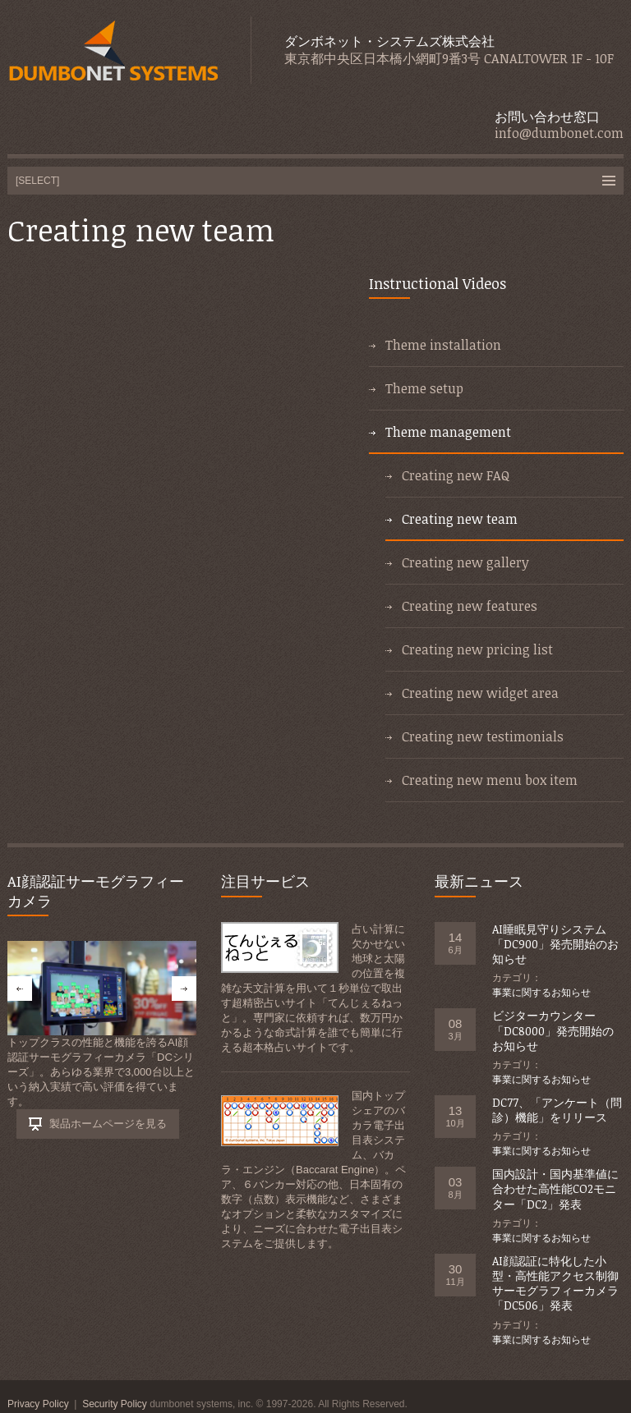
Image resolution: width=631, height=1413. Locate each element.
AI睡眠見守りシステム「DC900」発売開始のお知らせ (555, 943)
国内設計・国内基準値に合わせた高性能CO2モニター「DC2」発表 (555, 1188)
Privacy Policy (38, 1404)
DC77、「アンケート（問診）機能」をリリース (557, 1109)
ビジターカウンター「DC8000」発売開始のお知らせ (553, 1030)
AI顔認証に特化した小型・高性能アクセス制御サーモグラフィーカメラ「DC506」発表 (555, 1283)
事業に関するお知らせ (541, 992)
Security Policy (114, 1404)
